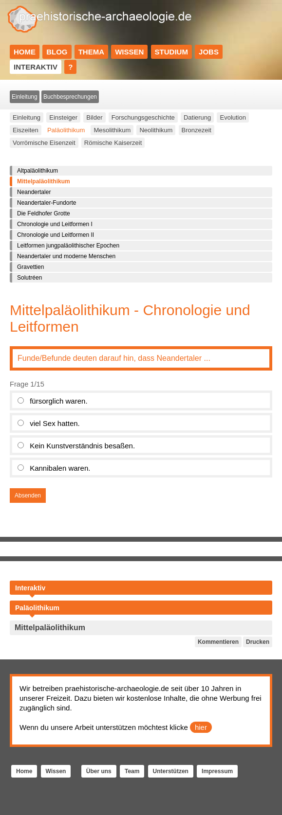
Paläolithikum (66, 130)
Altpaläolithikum (37, 170)
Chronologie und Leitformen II (55, 234)
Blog (56, 52)
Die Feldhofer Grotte (43, 213)
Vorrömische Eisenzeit (44, 142)
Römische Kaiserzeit (113, 142)
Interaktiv (35, 67)
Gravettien (30, 267)
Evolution (232, 117)
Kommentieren (218, 641)
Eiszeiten (25, 130)
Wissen (129, 52)
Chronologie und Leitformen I (55, 224)
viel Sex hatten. (55, 423)
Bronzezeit (196, 130)
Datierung (197, 117)
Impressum (217, 771)
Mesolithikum (112, 130)
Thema (91, 52)
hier (201, 727)
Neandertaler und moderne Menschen (66, 256)
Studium (171, 52)
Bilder (94, 117)
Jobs (209, 52)
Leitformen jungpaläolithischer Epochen (68, 245)
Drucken (257, 641)
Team (132, 771)
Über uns (99, 771)
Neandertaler (34, 192)
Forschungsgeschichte (143, 117)
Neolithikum (155, 130)
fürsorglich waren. (58, 401)
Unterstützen (170, 771)
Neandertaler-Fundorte (46, 202)
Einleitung (25, 96)
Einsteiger (63, 117)
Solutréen (29, 277)
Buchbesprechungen (70, 96)
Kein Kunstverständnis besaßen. (82, 446)
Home (25, 52)
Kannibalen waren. (60, 468)
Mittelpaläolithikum (43, 181)
